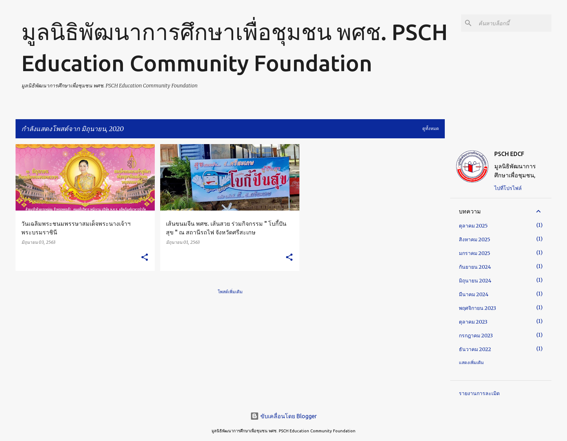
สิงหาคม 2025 (474, 239)
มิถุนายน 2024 (475, 280)
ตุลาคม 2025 (473, 225)
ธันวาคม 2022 (475, 349)
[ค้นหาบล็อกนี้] (513, 23)
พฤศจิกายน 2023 (477, 308)
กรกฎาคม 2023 (476, 335)
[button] (144, 257)
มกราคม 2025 (474, 253)
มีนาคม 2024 (474, 294)
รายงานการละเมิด (479, 393)
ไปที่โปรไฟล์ (508, 188)
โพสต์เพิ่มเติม (230, 291)
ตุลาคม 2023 (473, 322)
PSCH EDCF (509, 154)
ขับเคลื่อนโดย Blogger (283, 416)
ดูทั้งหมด (430, 128)
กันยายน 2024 (475, 267)
